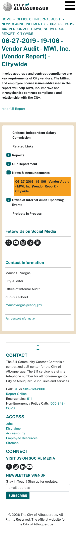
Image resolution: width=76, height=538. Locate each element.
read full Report (13, 109)
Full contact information (20, 318)
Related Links (22, 146)
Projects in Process (27, 213)
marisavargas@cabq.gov (23, 305)
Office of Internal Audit (39, 19)
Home (6, 19)
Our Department (24, 164)
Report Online (16, 394)
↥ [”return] (38, 347)
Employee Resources (21, 438)
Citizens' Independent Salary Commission (34, 135)
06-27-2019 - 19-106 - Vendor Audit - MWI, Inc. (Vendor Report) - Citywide (42, 186)
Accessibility (15, 433)
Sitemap (12, 443)
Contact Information (24, 262)
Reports (18, 155)
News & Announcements (23, 24)
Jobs (9, 424)
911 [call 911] (29, 399)
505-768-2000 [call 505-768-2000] (34, 389)
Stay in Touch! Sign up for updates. (32, 481)
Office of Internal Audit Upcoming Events (38, 202)
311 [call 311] (16, 389)
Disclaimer (14, 428)
